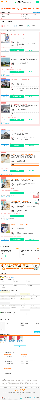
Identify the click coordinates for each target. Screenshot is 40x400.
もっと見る (19, 346)
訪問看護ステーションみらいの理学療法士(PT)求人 (20, 224)
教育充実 (32, 305)
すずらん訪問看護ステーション (6, 196)
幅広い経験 (13, 305)
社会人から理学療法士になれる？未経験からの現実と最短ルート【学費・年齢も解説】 (3, 341)
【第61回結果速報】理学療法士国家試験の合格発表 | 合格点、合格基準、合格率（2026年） (12, 341)
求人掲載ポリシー (27, 387)
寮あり (2, 303)
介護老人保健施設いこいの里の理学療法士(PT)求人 (20, 79)
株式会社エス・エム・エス (13, 397)
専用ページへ (36, 200)
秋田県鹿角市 (8, 277)
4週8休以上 (13, 298)
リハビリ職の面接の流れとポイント (10, 363)
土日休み (32, 294)
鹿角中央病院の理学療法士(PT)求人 (17, 34)
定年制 (12, 303)
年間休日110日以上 (34, 296)
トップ (2, 387)
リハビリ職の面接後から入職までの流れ (10, 359)
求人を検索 (18, 2)
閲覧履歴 (20, 2)
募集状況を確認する (17, 50)
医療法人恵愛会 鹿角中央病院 (6, 250)
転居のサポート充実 (34, 307)
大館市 (28, 281)
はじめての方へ (6, 387)
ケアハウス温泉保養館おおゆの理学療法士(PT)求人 (20, 104)
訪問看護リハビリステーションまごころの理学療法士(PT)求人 (22, 154)
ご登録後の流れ (23, 359)
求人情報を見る (31, 50)
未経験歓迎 (23, 305)
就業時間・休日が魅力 (24, 294)
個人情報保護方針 (21, 387)
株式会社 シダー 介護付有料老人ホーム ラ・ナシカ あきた (30, 251)
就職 (2, 342)
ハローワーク (11, 387)
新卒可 (2, 307)
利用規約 (16, 387)
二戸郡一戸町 (29, 285)
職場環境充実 (14, 277)
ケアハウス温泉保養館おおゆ (6, 123)
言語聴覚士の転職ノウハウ (8, 373)
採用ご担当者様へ (37, 387)
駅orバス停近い (13, 307)
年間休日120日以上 (4, 298)
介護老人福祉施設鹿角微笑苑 (6, 75)
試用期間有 (23, 303)
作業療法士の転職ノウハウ (8, 371)
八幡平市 (15, 285)
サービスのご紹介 (23, 356)
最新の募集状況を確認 (17, 96)
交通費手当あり (13, 294)
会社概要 (32, 387)
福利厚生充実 (23, 298)
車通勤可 (22, 307)
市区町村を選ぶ (37, 14)
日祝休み (2, 296)
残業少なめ (23, 296)
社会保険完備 (33, 298)
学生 (1, 342)
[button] (1, 258)
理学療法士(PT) (3, 277)
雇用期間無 (33, 303)
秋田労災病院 (3, 149)
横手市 (2, 281)
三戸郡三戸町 (3, 287)
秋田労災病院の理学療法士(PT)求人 (17, 130)
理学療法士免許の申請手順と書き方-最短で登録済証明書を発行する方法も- (20, 341)
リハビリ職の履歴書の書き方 (9, 356)
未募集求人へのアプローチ (25, 361)
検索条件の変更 (36, 12)
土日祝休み (13, 296)
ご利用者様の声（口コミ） (25, 363)
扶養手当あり (3, 294)
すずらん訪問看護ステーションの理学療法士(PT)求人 (20, 179)
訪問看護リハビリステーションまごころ (7, 174)
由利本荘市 (16, 281)
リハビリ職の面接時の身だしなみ (9, 361)
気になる (5, 50)
